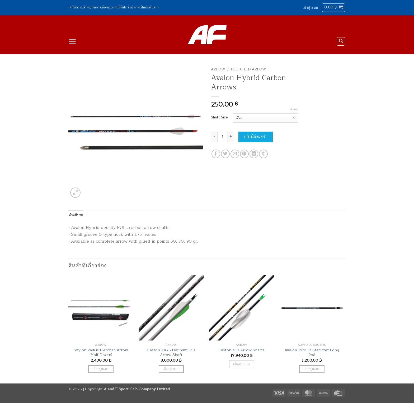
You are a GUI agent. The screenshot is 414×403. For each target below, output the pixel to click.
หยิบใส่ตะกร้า (256, 136)
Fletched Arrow (248, 69)
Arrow (218, 69)
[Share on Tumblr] (263, 154)
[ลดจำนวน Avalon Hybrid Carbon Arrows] (214, 137)
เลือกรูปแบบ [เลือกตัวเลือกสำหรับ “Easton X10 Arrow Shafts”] (241, 364)
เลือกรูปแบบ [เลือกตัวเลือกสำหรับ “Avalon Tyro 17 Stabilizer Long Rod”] (311, 369)
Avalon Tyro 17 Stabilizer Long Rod (312, 352)
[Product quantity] (222, 137)
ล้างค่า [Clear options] (294, 109)
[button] (310, 8)
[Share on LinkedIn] (254, 154)
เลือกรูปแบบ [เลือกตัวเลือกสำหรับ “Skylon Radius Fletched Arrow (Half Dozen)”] (100, 369)
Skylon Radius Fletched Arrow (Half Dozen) (101, 352)
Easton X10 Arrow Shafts (241, 350)
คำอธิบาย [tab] (75, 215)
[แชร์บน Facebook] (215, 154)
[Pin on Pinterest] (244, 154)
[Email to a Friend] (234, 154)
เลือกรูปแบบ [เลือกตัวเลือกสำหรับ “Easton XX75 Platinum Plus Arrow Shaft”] (171, 369)
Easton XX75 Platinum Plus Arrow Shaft (171, 352)
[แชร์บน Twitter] (225, 154)
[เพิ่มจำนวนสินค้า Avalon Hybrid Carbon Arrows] (231, 137)
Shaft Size (219, 117)
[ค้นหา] (341, 41)
